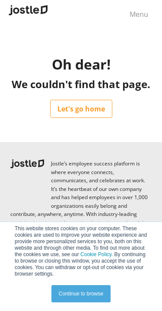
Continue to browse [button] (81, 294)
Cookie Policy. (96, 254)
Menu (139, 14)
